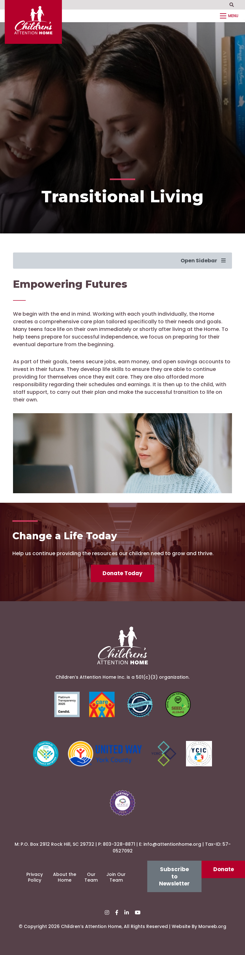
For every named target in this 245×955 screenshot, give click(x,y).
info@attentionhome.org (172, 844)
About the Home (64, 877)
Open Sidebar (203, 260)
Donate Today (122, 573)
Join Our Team (116, 877)
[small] (107, 912)
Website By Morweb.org (199, 926)
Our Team (91, 877)
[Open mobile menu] (230, 16)
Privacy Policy (34, 877)
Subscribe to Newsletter (174, 876)
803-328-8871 (119, 844)
